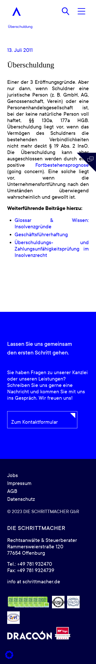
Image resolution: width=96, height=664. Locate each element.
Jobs (12, 475)
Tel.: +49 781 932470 (29, 564)
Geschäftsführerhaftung (41, 234)
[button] (9, 655)
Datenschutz (21, 499)
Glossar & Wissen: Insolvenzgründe (52, 223)
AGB (12, 491)
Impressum (19, 483)
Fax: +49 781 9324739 (30, 570)
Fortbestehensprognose (62, 165)
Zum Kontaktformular (34, 422)
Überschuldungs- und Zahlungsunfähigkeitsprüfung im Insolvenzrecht (52, 249)
